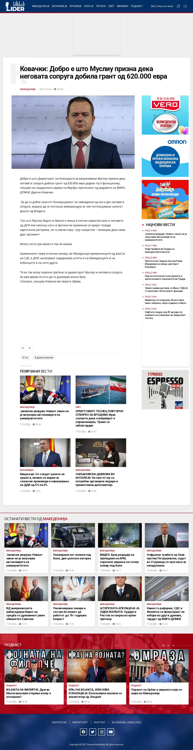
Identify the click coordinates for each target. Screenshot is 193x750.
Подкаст (137, 6)
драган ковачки (45, 357)
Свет (111, 6)
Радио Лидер (14, 6)
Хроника (75, 6)
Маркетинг (80, 722)
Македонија (40, 6)
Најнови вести (160, 224)
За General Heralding (126, 722)
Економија (59, 6)
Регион (101, 6)
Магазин (122, 6)
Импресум (59, 722)
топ (26, 357)
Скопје (89, 6)
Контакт (100, 722)
